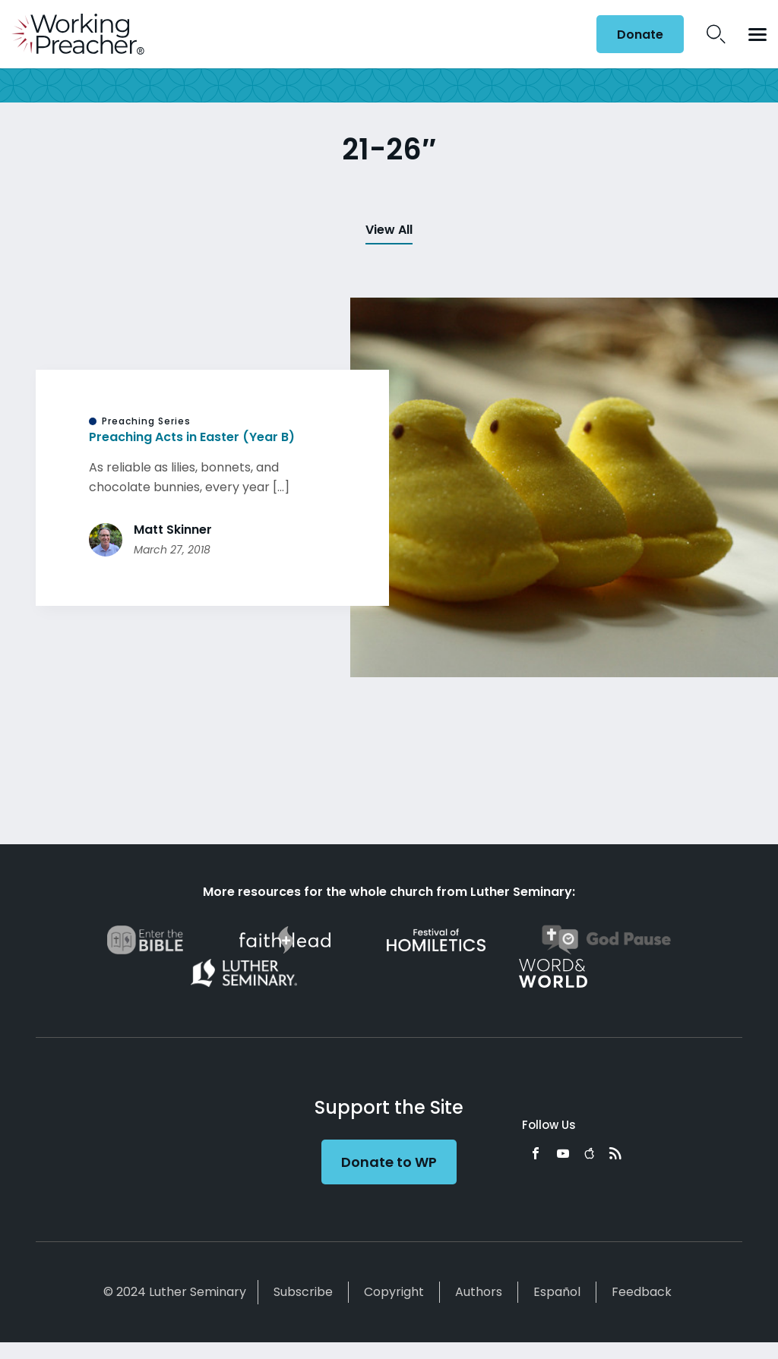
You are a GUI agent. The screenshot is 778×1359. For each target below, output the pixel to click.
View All (389, 229)
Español (556, 1292)
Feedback (642, 1292)
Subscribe (303, 1292)
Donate (640, 34)
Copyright (394, 1292)
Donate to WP (389, 1161)
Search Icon (716, 34)
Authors (478, 1292)
